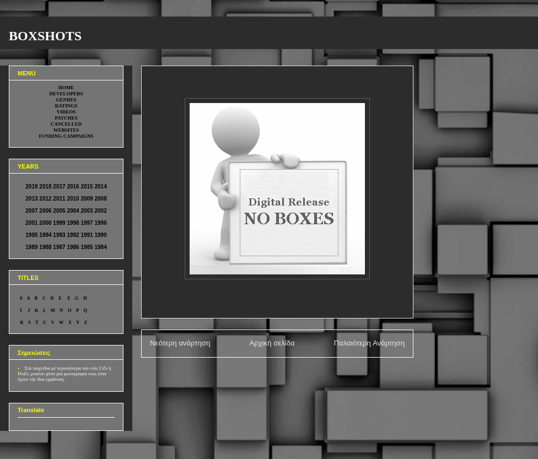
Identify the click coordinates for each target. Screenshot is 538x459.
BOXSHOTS (45, 36)
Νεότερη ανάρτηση (180, 343)
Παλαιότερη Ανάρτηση (369, 343)
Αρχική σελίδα (271, 343)
